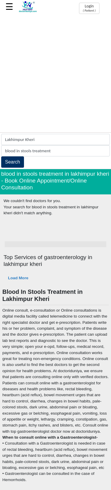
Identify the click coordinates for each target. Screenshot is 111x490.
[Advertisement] (55, 73)
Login (89, 8)
